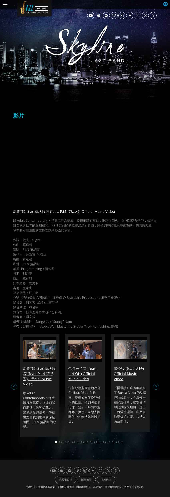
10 (95, 442)
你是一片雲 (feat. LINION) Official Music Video (82, 373)
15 (117, 442)
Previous (14, 387)
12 (104, 442)
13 (109, 442)
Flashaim (138, 487)
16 (122, 442)
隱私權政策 (65, 479)
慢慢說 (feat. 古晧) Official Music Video (129, 373)
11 (100, 442)
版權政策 (86, 479)
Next (156, 387)
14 (113, 442)
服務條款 (106, 479)
